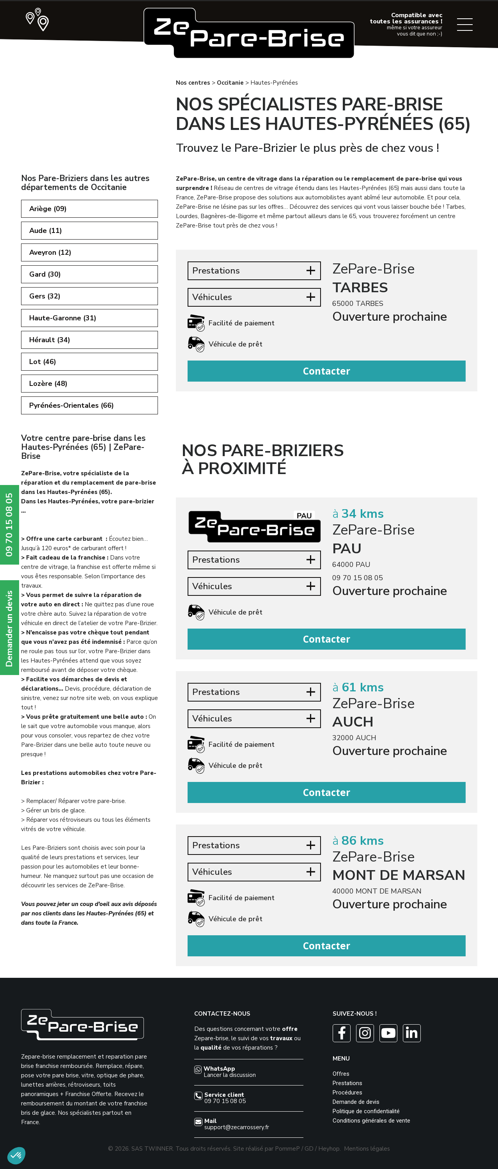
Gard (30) (45, 274)
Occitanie (230, 83)
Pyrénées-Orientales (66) (71, 405)
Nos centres (193, 83)
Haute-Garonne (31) (62, 318)
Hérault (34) (49, 340)
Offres (341, 1073)
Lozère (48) (48, 383)
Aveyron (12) (50, 252)
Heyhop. (329, 1149)
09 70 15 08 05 (357, 578)
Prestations (347, 1083)
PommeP (287, 1149)
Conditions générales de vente (371, 1120)
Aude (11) (45, 230)
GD (309, 1149)
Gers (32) (44, 296)
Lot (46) (42, 361)
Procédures (347, 1092)
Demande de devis (356, 1101)
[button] (16, 1155)
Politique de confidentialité (366, 1111)
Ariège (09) (48, 208)
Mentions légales (367, 1149)
